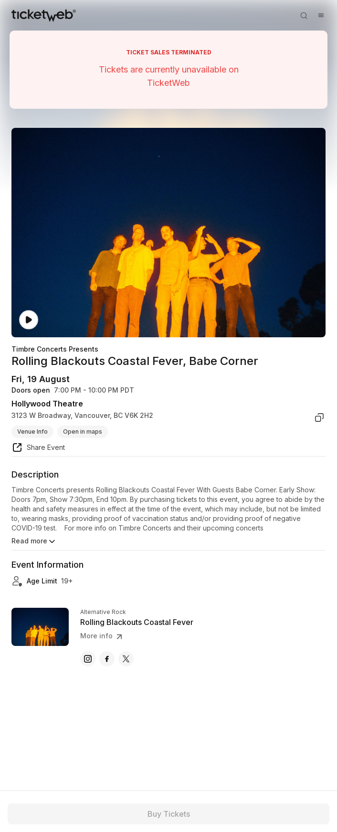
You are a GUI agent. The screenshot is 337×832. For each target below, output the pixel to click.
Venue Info (32, 431)
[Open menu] (321, 15)
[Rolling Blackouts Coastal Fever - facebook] (107, 658)
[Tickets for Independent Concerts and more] (43, 15)
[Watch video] (28, 319)
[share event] (38, 449)
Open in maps (82, 431)
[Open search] (303, 15)
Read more (34, 541)
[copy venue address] (319, 417)
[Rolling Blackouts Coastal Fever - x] (126, 658)
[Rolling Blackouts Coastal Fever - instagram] (87, 658)
